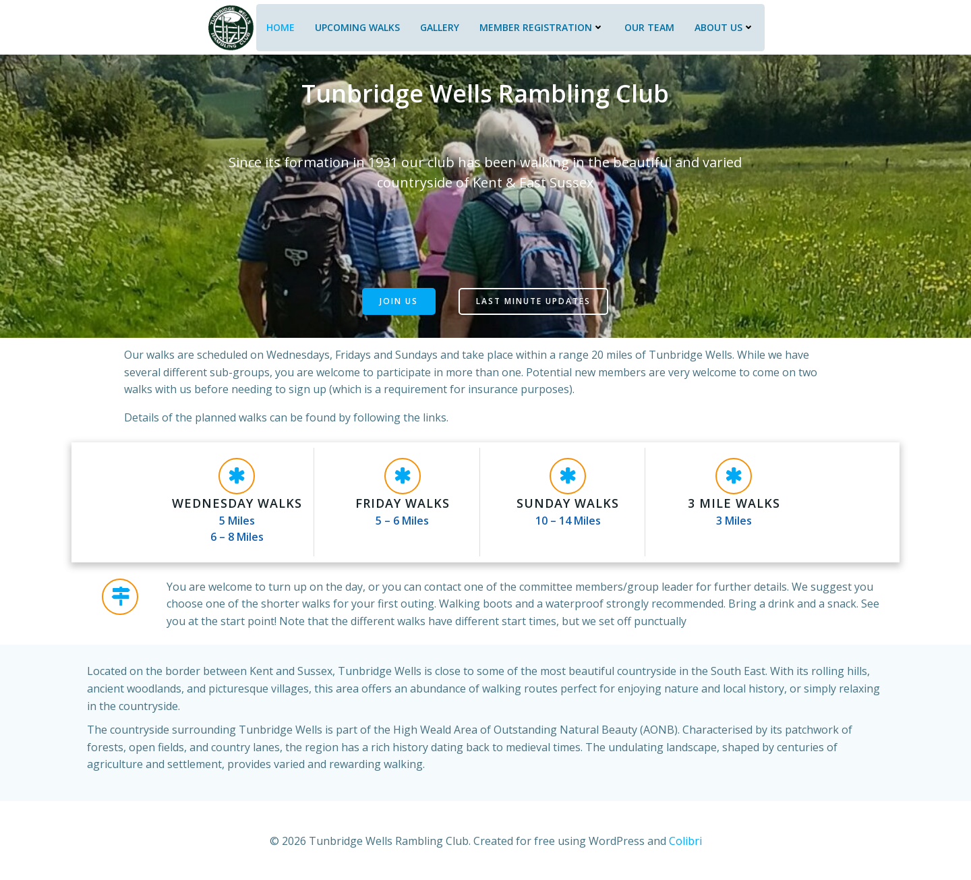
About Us (723, 25)
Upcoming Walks (356, 25)
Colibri (685, 839)
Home (279, 25)
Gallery (438, 25)
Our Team (648, 25)
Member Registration (540, 25)
